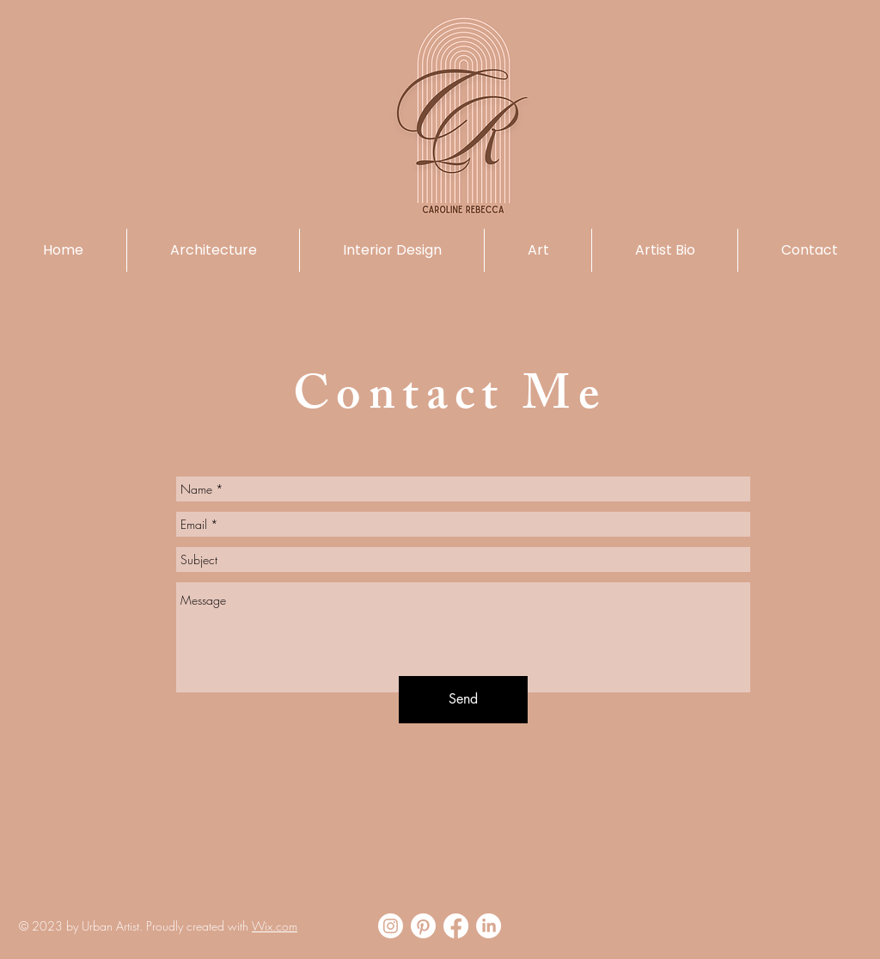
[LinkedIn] (488, 925)
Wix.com (274, 926)
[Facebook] (455, 925)
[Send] (463, 699)
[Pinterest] (423, 925)
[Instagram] (390, 925)
